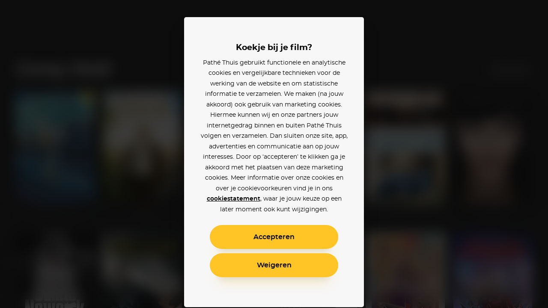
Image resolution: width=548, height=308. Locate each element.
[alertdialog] (274, 154)
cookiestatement (233, 199)
